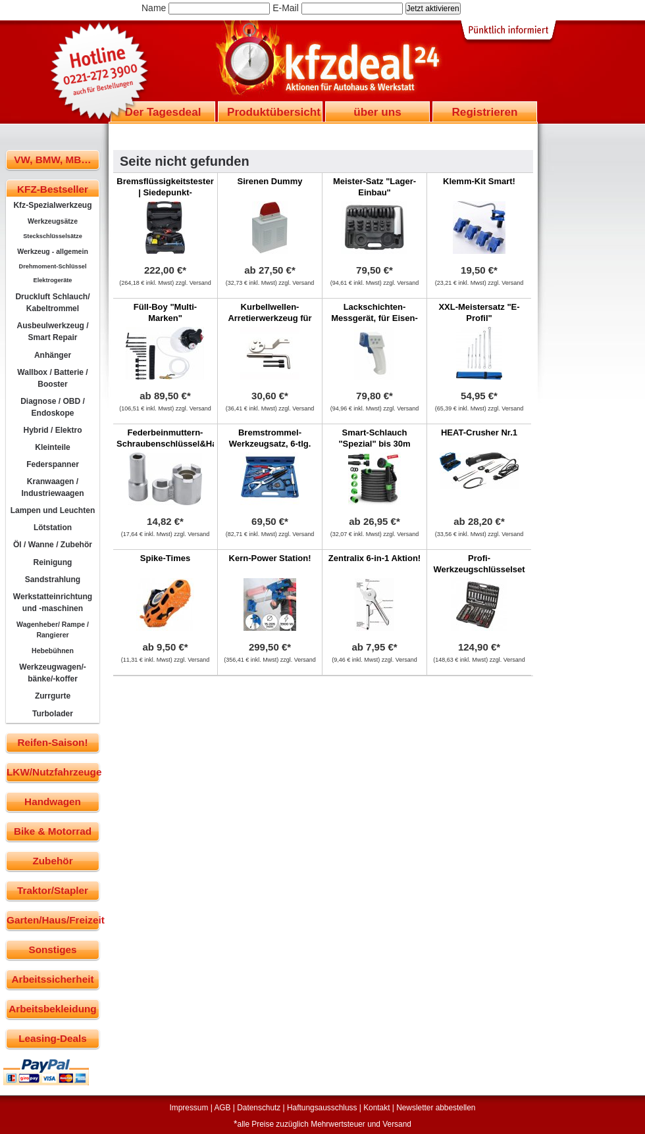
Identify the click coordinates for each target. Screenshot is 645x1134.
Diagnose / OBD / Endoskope (52, 407)
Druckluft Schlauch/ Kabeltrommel (52, 302)
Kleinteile (52, 447)
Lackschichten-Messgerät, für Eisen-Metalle (374, 318)
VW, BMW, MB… (52, 159)
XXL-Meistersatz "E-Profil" (478, 312)
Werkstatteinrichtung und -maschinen (52, 602)
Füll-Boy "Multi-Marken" (165, 312)
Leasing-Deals (52, 1038)
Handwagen (52, 801)
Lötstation (53, 527)
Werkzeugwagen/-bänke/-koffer (52, 672)
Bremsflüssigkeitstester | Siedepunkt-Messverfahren (164, 192)
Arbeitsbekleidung (52, 1008)
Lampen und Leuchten (53, 510)
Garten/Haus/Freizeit (53, 919)
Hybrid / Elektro (52, 430)
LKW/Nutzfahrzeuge (53, 771)
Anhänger (52, 355)
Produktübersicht (274, 111)
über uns (377, 111)
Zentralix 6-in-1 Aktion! (374, 558)
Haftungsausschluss (322, 1107)
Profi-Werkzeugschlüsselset (479, 563)
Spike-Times (165, 558)
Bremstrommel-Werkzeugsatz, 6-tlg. (270, 438)
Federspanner (52, 464)
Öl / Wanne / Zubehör (52, 544)
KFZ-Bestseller (52, 189)
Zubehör (52, 860)
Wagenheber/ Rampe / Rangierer (52, 629)
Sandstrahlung (52, 579)
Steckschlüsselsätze (52, 236)
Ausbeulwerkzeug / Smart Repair (52, 331)
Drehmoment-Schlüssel (53, 266)
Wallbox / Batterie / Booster (52, 378)
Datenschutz (258, 1107)
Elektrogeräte (53, 280)
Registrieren (484, 111)
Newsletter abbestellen (435, 1107)
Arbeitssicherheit (53, 979)
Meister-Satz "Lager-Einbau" (374, 186)
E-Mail (285, 8)
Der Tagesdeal (163, 111)
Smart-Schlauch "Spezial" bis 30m (374, 438)
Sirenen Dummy (270, 181)
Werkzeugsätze (53, 221)
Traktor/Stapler (52, 890)
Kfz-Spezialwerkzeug (52, 205)
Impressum (189, 1107)
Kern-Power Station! (270, 558)
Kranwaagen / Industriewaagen (52, 487)
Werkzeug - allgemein (52, 251)
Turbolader (52, 713)
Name (154, 8)
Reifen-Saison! (52, 742)
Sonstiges (52, 949)
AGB (222, 1107)
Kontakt (376, 1107)
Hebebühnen (53, 650)
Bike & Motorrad (52, 831)
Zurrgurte (52, 696)
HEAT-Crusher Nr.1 (479, 432)
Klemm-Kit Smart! (479, 181)
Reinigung (53, 562)
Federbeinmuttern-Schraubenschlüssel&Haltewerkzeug (191, 438)
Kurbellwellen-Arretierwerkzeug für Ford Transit (269, 318)
